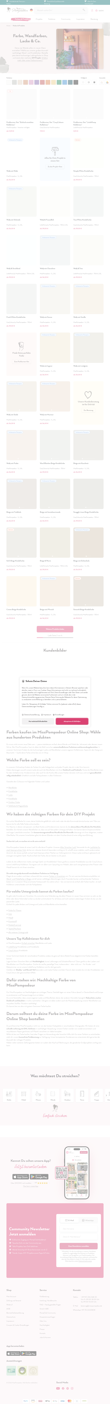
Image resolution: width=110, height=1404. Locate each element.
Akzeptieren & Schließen (72, 721)
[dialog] (55, 702)
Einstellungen (58, 714)
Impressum (46, 714)
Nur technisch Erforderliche (38, 721)
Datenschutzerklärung (30, 714)
